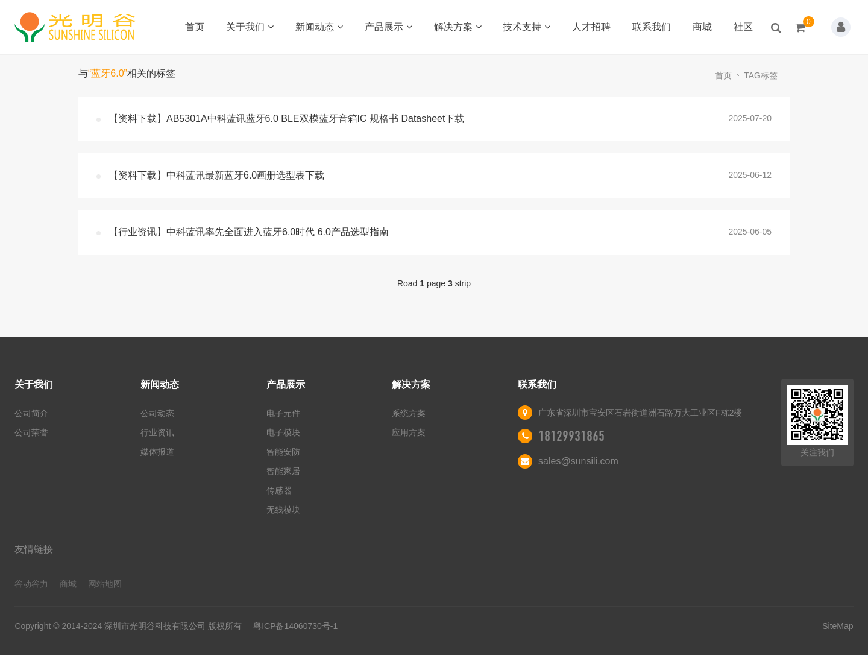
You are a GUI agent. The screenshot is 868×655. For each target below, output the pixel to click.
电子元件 (283, 413)
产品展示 (388, 27)
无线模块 (283, 509)
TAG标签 (761, 75)
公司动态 (157, 413)
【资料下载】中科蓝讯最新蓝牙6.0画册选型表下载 (216, 175)
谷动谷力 (31, 584)
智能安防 (283, 452)
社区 (743, 27)
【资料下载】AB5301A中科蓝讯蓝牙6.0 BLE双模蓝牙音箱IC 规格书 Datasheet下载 (286, 118)
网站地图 (105, 584)
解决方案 (458, 27)
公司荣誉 (31, 432)
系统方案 (409, 413)
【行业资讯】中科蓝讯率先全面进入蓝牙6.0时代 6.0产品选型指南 (248, 232)
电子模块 (283, 432)
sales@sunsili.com (578, 461)
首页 (194, 27)
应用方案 (409, 432)
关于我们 (250, 27)
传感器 (279, 490)
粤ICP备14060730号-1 (295, 626)
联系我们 (651, 27)
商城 (702, 27)
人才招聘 (591, 27)
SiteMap (837, 626)
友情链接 (33, 549)
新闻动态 (319, 27)
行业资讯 (157, 432)
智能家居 (283, 471)
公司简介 (31, 413)
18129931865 (571, 436)
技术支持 (526, 27)
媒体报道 (157, 452)
